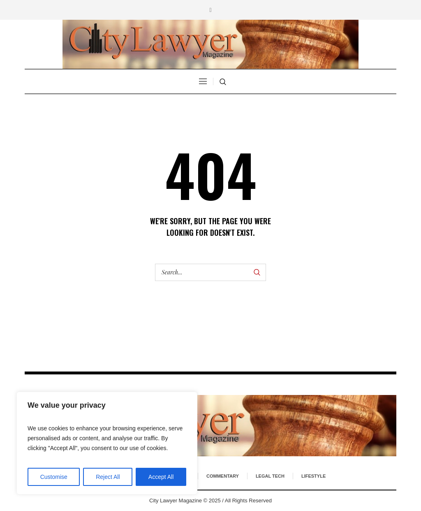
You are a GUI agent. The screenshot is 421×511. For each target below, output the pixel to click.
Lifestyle (313, 476)
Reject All (108, 477)
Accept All (160, 477)
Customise (53, 477)
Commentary (222, 476)
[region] (106, 443)
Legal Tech (270, 476)
